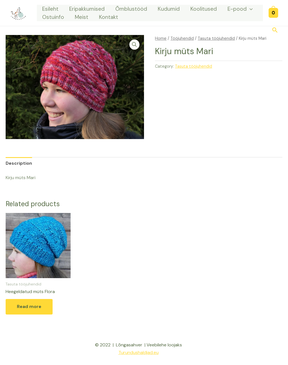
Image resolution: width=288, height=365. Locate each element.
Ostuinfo (53, 17)
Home (160, 38)
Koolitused (203, 8)
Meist (81, 17)
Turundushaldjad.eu (138, 352)
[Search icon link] (275, 30)
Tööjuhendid (182, 38)
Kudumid (169, 8)
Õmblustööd (131, 8)
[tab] (19, 163)
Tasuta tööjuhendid (216, 38)
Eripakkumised (87, 8)
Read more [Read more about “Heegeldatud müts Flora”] (29, 306)
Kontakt (108, 17)
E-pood (240, 9)
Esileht (50, 8)
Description (19, 163)
